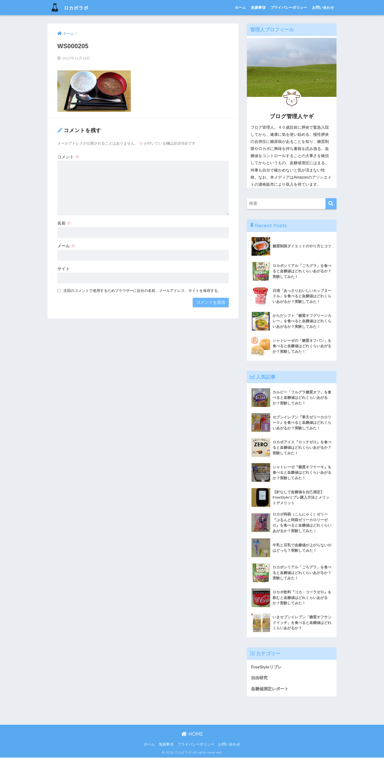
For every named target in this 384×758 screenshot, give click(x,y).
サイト (63, 268)
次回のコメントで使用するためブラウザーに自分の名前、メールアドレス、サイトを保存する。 (142, 290)
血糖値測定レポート (269, 689)
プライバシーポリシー (288, 7)
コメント (68, 157)
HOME (192, 734)
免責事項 (258, 7)
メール (66, 246)
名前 (64, 223)
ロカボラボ (72, 7)
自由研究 (259, 678)
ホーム (240, 7)
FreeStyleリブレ (266, 667)
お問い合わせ (323, 7)
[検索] (330, 203)
